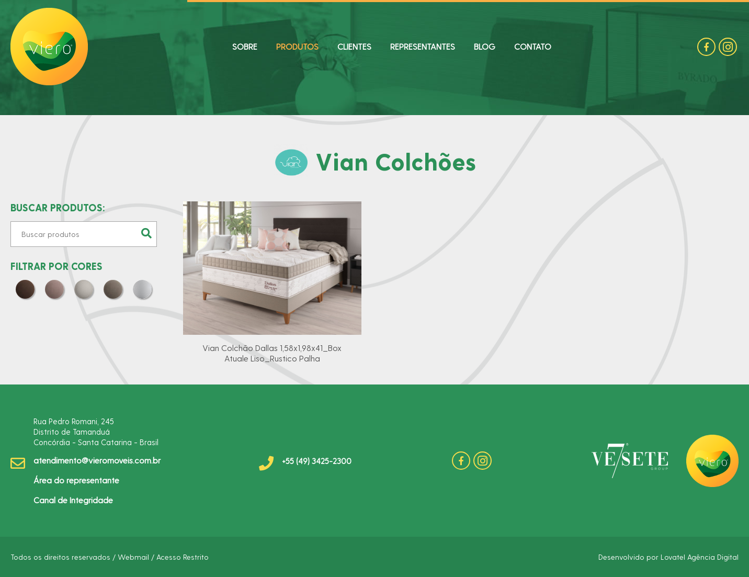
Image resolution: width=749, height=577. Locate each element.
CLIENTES (354, 46)
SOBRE (244, 46)
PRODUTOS (297, 46)
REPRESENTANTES (422, 46)
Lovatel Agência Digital (700, 556)
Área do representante (76, 480)
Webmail (133, 556)
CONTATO (532, 46)
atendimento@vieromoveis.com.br (97, 460)
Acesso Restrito (182, 556)
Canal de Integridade (73, 500)
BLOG (484, 46)
